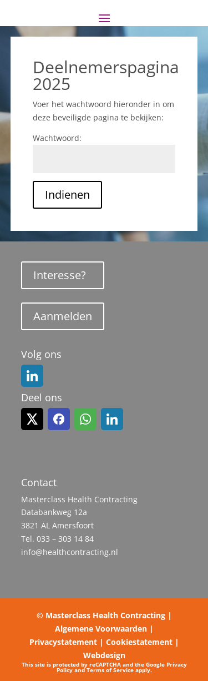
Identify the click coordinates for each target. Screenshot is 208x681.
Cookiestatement (139, 642)
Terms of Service (110, 670)
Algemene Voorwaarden (101, 628)
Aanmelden (62, 316)
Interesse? (59, 275)
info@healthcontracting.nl (69, 552)
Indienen (67, 194)
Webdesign (104, 655)
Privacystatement (63, 642)
